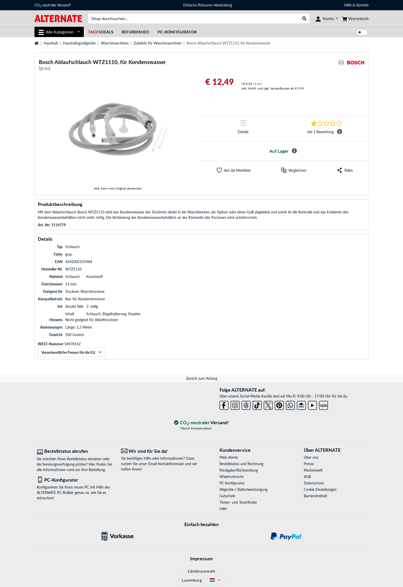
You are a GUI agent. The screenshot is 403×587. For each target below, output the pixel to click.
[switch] (362, 32)
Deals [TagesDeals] (100, 31)
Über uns (311, 457)
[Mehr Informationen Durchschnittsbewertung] (339, 131)
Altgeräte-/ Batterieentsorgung (243, 489)
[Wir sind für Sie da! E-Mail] (159, 451)
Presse (309, 464)
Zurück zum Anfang (201, 378)
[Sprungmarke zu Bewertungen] (326, 123)
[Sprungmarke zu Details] (243, 128)
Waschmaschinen (115, 43)
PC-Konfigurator (177, 31)
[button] (234, 170)
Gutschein (227, 496)
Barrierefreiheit (315, 496)
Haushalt (51, 43)
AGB (307, 476)
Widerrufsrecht (231, 476)
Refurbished (135, 31)
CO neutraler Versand (52, 5)
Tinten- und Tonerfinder (238, 502)
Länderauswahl (201, 570)
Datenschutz (314, 483)
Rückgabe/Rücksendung (238, 470)
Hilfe (348, 5)
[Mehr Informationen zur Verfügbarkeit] (294, 151)
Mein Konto (228, 457)
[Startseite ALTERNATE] (58, 18)
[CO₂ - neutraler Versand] (201, 423)
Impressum (201, 558)
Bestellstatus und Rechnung (241, 464)
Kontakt (362, 5)
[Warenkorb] (355, 18)
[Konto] (327, 18)
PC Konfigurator (232, 483)
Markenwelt (313, 470)
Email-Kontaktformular (166, 464)
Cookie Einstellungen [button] (320, 489)
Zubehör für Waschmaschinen (157, 43)
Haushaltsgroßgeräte (79, 43)
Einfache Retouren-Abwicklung (207, 5)
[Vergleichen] (293, 170)
